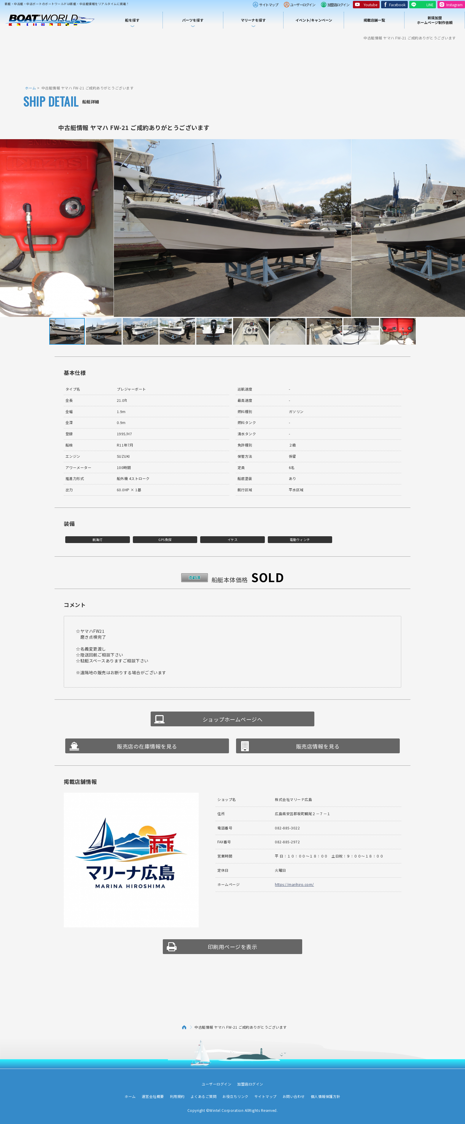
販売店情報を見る (318, 746)
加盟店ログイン (338, 4)
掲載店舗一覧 (374, 20)
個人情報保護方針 (325, 1096)
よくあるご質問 (204, 1096)
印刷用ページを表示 (232, 946)
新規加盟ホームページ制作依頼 (435, 20)
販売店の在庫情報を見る (147, 746)
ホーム (30, 87)
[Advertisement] (232, 62)
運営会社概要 (153, 1096)
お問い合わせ (294, 1096)
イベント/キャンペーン (313, 20)
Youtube (370, 4)
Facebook (397, 4)
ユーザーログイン (302, 4)
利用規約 (177, 1096)
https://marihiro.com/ (294, 884)
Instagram (454, 4)
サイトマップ (268, 4)
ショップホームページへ (233, 719)
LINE (430, 4)
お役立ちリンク (235, 1096)
